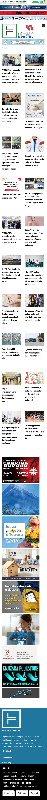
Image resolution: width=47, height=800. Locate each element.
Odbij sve (22, 793)
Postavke (8, 793)
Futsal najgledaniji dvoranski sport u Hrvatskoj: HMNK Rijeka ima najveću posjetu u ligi (34, 432)
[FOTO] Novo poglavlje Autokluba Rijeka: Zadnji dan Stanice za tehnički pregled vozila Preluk (34, 200)
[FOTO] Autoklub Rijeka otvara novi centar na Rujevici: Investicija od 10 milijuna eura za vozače (11, 275)
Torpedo (5, 48)
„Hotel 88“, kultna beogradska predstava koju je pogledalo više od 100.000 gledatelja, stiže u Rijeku (34, 278)
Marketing (6, 762)
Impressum (7, 757)
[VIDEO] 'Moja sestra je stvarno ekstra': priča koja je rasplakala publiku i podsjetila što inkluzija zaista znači (11, 76)
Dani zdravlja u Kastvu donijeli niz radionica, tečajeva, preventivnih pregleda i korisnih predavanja (11, 115)
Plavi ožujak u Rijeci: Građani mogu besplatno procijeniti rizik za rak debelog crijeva (10, 317)
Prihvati (34, 793)
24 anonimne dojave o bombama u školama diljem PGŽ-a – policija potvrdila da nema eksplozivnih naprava (34, 76)
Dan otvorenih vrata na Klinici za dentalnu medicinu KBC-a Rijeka (34, 124)
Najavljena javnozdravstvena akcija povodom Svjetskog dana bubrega (9, 395)
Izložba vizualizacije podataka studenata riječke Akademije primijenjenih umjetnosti (33, 394)
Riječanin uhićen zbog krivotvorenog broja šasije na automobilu (33, 353)
